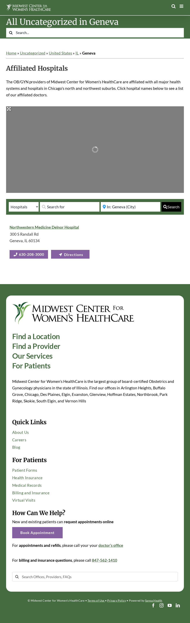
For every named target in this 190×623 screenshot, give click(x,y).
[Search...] (95, 32)
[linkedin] (178, 605)
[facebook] (153, 605)
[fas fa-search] (171, 207)
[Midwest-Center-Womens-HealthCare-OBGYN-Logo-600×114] (73, 303)
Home (11, 53)
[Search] (11, 32)
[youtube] (170, 605)
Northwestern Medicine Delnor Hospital (44, 227)
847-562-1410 (104, 560)
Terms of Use (96, 600)
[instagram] (161, 605)
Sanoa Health (153, 600)
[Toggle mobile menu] (182, 6)
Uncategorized (32, 53)
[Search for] (69, 207)
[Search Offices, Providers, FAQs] (95, 576)
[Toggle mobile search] (173, 6)
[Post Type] (24, 207)
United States (60, 53)
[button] (37, 532)
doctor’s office (110, 545)
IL (77, 53)
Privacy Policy (116, 600)
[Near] (130, 207)
